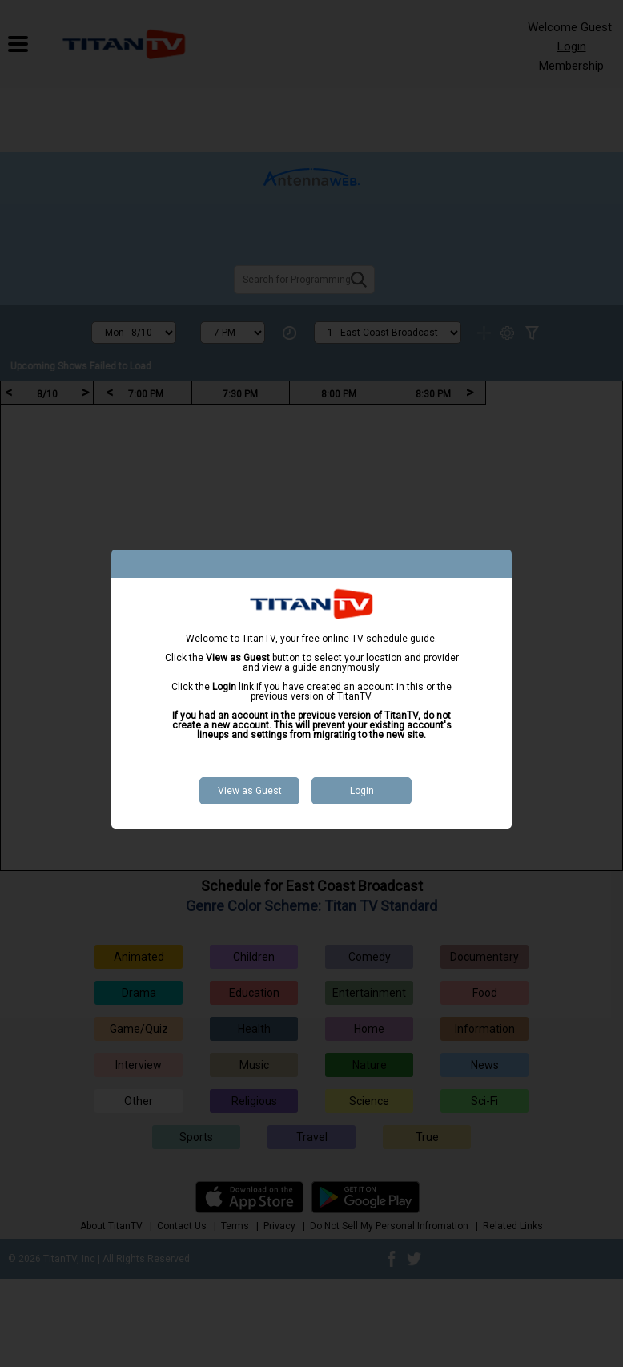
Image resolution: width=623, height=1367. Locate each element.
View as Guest (250, 790)
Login (362, 790)
